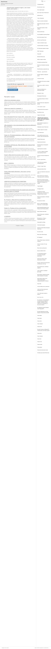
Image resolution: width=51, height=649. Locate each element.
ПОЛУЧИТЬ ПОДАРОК (12, 89)
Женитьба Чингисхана (41, 56)
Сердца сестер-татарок (5, 647)
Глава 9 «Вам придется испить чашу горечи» (16, 154)
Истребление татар (40, 112)
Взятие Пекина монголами (41, 211)
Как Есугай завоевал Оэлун (42, 37)
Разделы (22, 225)
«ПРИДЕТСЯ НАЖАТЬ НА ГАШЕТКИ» (15, 181)
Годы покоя (39, 283)
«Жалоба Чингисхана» (41, 139)
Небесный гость (40, 15)
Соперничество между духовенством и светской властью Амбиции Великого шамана (43, 192)
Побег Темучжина (40, 51)
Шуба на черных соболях (41, 59)
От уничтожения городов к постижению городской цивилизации (41, 254)
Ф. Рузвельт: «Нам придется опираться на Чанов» (18, 199)
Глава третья (39, 333)
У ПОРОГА (7, 216)
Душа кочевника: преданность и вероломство (41, 647)
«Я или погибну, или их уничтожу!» (43, 286)
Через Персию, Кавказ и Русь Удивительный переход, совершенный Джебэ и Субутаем (42, 279)
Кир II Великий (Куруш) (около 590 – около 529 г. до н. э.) (20, 116)
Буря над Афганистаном (41, 250)
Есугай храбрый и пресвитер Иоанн (43, 34)
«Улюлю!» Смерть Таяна (41, 166)
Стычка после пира (40, 78)
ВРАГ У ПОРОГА (9, 163)
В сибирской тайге (40, 188)
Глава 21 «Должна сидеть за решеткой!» (15, 208)
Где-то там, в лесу (40, 297)
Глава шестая (39, 326)
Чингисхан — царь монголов (42, 71)
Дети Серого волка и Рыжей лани (43, 12)
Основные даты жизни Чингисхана (43, 352)
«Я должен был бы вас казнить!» (42, 109)
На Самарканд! (39, 237)
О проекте (18, 225)
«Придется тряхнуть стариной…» (13, 108)
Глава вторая (39, 318)
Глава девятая (39, 347)
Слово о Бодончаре (40, 18)
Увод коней (39, 53)
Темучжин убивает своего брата (42, 45)
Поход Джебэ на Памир (41, 222)
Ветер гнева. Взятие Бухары (42, 234)
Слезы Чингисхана (40, 132)
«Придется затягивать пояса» (12, 100)
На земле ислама (40, 231)
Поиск (43, 1)
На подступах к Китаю (41, 200)
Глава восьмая (39, 344)
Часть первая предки (40, 9)
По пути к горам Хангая (41, 159)
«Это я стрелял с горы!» (41, 106)
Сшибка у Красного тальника (42, 129)
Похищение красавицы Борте (42, 62)
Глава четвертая (40, 323)
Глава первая (39, 315)
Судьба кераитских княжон (41, 148)
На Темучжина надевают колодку (43, 48)
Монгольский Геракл (40, 31)
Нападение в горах (40, 93)
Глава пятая (39, 338)
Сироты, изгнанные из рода (42, 42)
